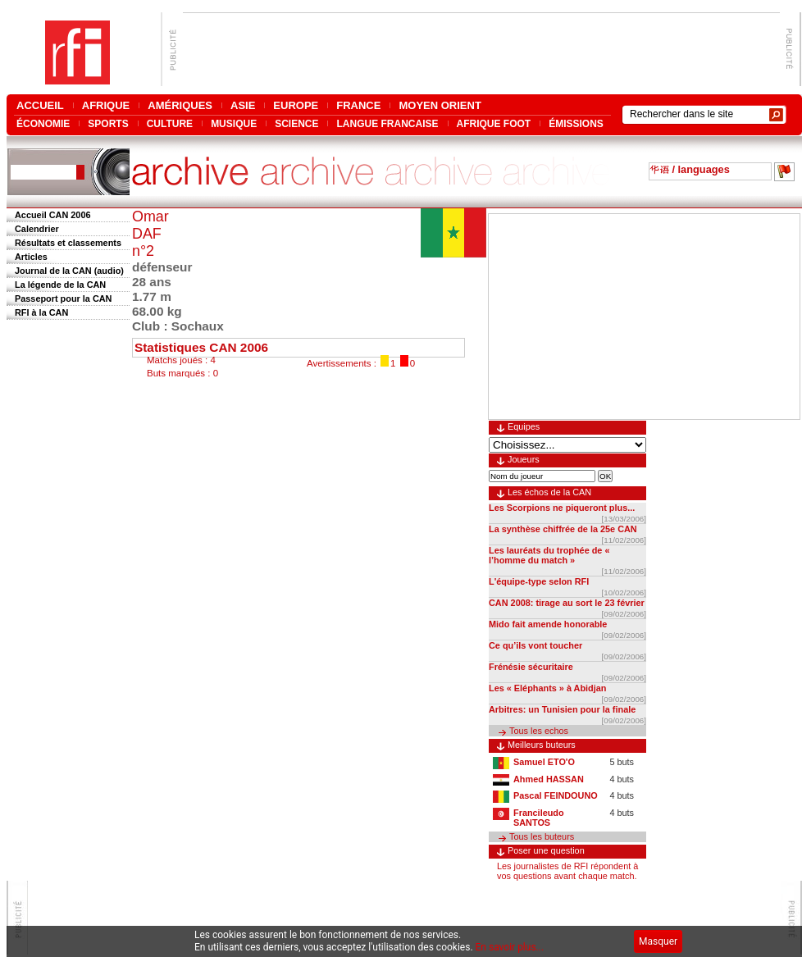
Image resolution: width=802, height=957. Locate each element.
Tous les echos (538, 731)
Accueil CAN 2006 (52, 215)
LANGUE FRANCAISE (387, 123)
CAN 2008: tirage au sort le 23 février (567, 603)
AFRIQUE (106, 105)
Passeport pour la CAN (63, 298)
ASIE (242, 105)
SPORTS (108, 123)
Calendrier (37, 229)
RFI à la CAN (41, 312)
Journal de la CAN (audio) (69, 271)
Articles (31, 257)
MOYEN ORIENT (440, 105)
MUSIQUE (234, 123)
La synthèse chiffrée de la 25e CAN (563, 529)
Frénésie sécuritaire (531, 667)
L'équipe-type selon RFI (539, 581)
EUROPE (295, 105)
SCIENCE (296, 123)
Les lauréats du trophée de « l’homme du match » (549, 555)
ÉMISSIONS (576, 123)
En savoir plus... (510, 947)
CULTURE (170, 123)
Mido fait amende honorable (548, 624)
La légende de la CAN (60, 284)
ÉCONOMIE (43, 123)
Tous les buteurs (541, 836)
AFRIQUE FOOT (494, 123)
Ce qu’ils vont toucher (535, 645)
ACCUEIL (40, 105)
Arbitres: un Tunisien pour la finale (562, 709)
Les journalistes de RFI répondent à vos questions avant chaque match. (567, 871)
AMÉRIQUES (180, 105)
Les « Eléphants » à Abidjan (547, 688)
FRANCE (358, 105)
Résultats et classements (68, 243)
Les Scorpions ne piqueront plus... (562, 508)
